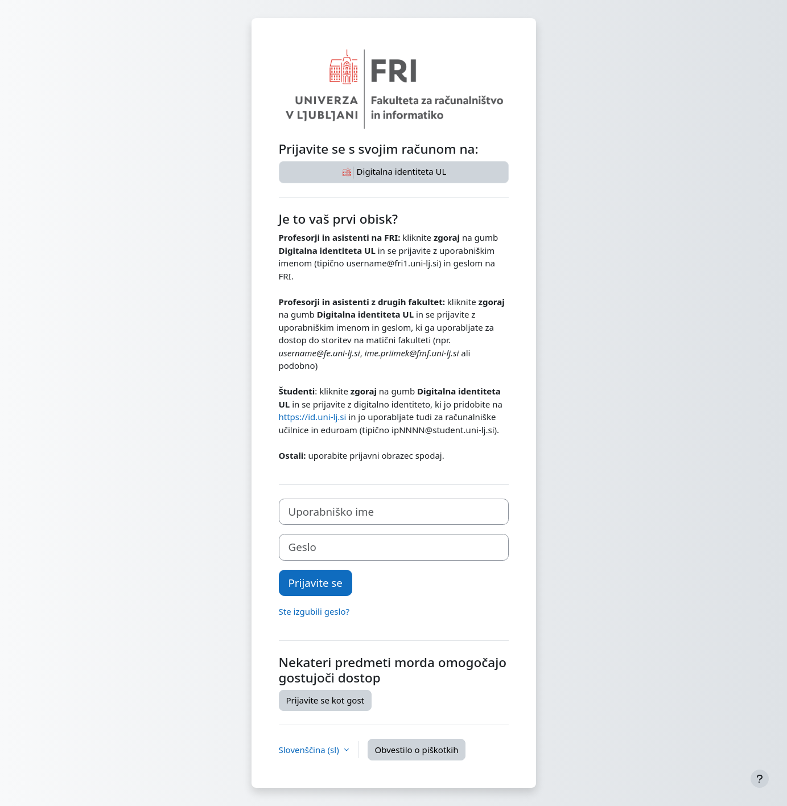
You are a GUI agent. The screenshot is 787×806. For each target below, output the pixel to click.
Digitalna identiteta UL (394, 172)
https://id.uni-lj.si (313, 416)
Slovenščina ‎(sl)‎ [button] (310, 749)
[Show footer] (760, 779)
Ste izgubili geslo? (314, 611)
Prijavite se (316, 582)
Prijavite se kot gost (325, 700)
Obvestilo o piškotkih (417, 749)
